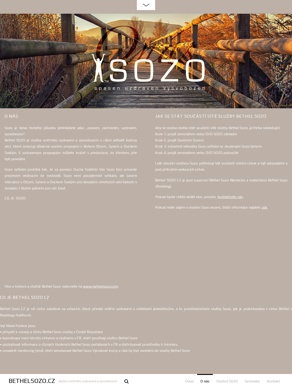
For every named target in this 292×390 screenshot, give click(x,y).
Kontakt (273, 381)
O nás (205, 381)
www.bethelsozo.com (100, 286)
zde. (264, 207)
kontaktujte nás (230, 197)
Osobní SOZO (227, 381)
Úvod (189, 381)
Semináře (252, 381)
